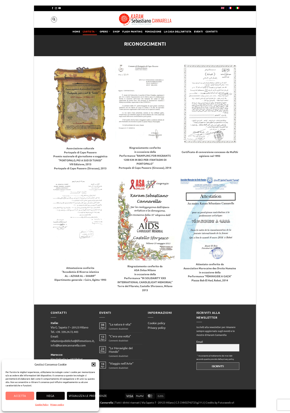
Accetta (20, 395)
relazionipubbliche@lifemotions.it (72, 341)
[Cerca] (54, 19)
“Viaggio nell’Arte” (121, 363)
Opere (105, 31)
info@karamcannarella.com (68, 345)
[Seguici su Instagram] (56, 8)
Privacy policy (57, 404)
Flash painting (132, 31)
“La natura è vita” (120, 324)
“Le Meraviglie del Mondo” (121, 349)
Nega (50, 395)
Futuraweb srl (226, 402)
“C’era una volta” (120, 336)
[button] (93, 364)
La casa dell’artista (177, 31)
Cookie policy (156, 323)
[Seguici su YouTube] (59, 8)
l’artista (90, 31)
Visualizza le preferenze (82, 395)
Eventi (198, 31)
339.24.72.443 (69, 331)
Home (76, 31)
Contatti (211, 31)
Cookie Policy (41, 404)
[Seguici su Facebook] (52, 8)
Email (199, 341)
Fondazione (153, 31)
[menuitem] (222, 8)
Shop (116, 31)
